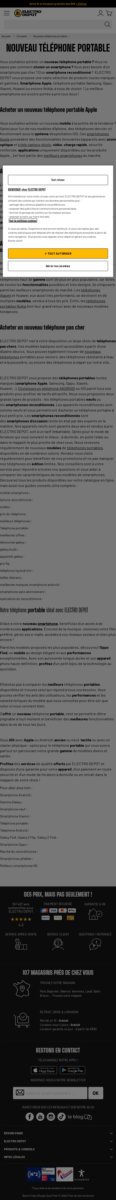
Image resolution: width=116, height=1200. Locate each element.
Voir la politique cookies (23, 220)
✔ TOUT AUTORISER (58, 253)
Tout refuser (58, 180)
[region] (58, 221)
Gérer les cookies (58, 266)
